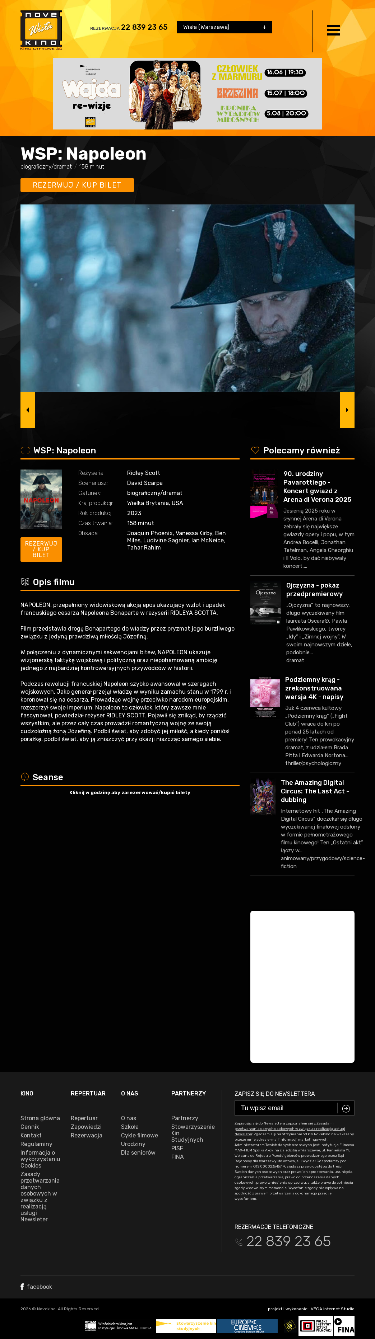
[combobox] (224, 27)
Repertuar (84, 1118)
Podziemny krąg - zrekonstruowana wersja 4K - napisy (314, 688)
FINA (177, 1157)
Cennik (29, 1127)
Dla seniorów (138, 1153)
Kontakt (31, 1135)
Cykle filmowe (139, 1135)
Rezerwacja (86, 1135)
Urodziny (133, 1144)
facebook (36, 1286)
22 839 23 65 (144, 27)
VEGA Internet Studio (333, 1308)
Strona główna (40, 1118)
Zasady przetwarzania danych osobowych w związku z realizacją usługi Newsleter (40, 1197)
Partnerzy (184, 1118)
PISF (177, 1148)
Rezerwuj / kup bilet (77, 185)
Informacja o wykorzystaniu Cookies (40, 1159)
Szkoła (130, 1127)
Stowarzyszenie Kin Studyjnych (191, 1133)
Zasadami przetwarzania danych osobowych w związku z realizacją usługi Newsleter (290, 1128)
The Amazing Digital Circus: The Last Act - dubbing (315, 791)
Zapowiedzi (86, 1127)
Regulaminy (36, 1144)
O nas (128, 1118)
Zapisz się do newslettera (275, 1093)
